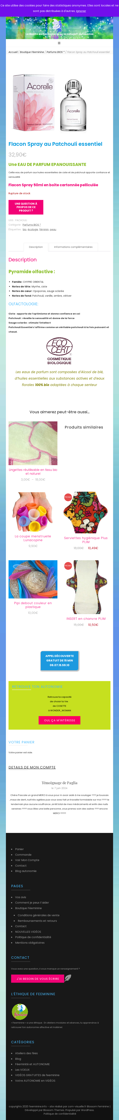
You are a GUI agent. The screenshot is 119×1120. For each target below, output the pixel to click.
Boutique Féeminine (28, 908)
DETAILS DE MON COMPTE (32, 767)
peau (53, 229)
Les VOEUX (22, 1070)
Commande (23, 855)
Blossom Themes (53, 1110)
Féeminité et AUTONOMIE (32, 1064)
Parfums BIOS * (32, 224)
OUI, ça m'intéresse (59, 720)
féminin (44, 229)
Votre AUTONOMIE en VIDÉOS (35, 1081)
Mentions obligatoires (30, 943)
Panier (19, 849)
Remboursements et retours (37, 921)
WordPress (87, 1110)
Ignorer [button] (81, 11)
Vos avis (20, 897)
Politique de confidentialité (33, 937)
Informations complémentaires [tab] (73, 247)
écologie (33, 229)
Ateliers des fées (26, 1053)
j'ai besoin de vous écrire (38, 979)
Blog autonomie (26, 871)
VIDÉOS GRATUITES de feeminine (37, 1075)
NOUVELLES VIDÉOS (28, 932)
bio (24, 229)
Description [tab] (36, 247)
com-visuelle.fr (77, 1106)
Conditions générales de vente (39, 915)
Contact (21, 866)
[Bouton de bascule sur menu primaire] (59, 43)
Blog (18, 1059)
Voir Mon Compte (27, 860)
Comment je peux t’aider (32, 903)
